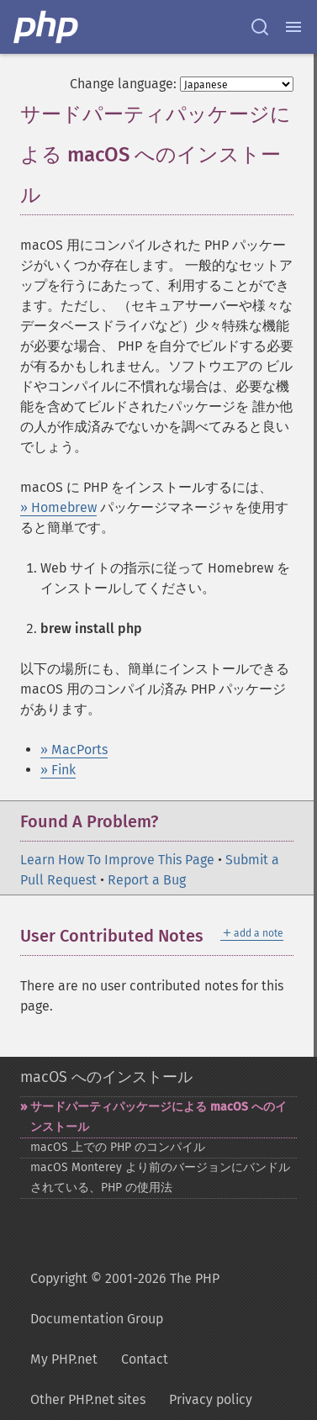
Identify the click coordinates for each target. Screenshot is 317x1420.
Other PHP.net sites (87, 1399)
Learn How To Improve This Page (117, 860)
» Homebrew (58, 507)
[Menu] (293, 27)
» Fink (58, 770)
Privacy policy (210, 1399)
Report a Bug (147, 880)
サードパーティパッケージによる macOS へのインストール (158, 1117)
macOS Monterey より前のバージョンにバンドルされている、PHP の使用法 (160, 1177)
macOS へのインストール (106, 1077)
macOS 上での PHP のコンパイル (117, 1147)
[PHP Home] (47, 27)
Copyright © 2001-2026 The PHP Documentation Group (124, 1298)
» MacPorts (74, 750)
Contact (144, 1359)
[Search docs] (260, 27)
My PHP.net (64, 1359)
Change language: (123, 84)
